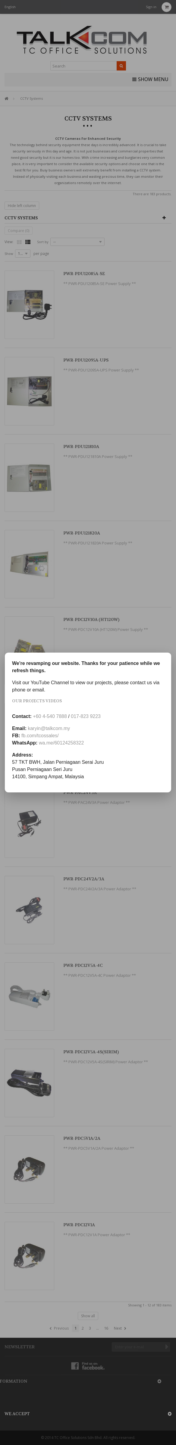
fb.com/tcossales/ (40, 735)
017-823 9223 (86, 716)
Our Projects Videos (37, 701)
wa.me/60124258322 (61, 742)
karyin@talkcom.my (49, 728)
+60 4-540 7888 (50, 716)
